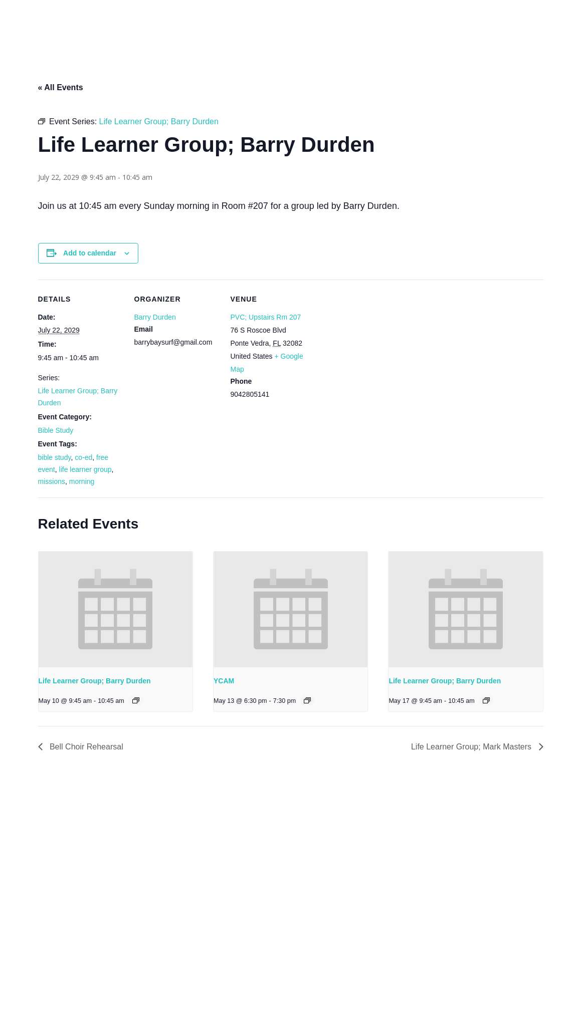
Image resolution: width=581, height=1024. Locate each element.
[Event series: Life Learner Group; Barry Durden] (135, 700)
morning (82, 481)
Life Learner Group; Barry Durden (95, 681)
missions (51, 481)
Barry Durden (155, 317)
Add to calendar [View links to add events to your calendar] (89, 253)
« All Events (60, 87)
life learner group (85, 469)
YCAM (224, 681)
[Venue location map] (380, 348)
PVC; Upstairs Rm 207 (266, 317)
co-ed (83, 457)
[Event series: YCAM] (307, 700)
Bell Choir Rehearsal (85, 746)
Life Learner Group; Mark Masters (472, 746)
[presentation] (115, 609)
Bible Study (56, 430)
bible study (54, 457)
